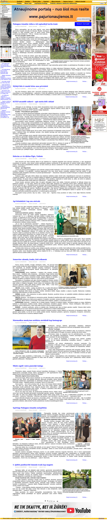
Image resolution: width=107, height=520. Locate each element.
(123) (2, 67)
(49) (6, 73)
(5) (6, 108)
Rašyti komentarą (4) (71, 196)
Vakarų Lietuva (68, 1)
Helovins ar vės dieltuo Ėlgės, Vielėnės (28, 156)
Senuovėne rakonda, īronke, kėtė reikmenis (30, 259)
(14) (9, 99)
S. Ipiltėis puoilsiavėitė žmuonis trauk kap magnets (33, 465)
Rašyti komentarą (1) (71, 81)
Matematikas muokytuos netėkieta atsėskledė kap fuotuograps (37, 320)
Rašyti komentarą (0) (71, 151)
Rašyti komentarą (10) (71, 96)
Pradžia (4, 6)
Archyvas (4, 7)
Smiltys (27, 1)
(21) (7, 88)
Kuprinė (46, 1)
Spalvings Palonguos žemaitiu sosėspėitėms (30, 408)
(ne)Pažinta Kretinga (40, 3)
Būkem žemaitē (80, 1)
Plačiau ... (85, 81)
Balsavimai (5, 10)
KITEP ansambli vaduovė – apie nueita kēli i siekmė (33, 102)
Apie (3, 15)
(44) (10, 79)
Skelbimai (4, 17)
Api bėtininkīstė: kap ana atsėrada (26, 201)
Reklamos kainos (4, 13)
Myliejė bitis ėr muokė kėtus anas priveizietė (30, 86)
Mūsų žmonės (56, 1)
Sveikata (19, 1)
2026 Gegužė (6, 46)
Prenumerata (5, 9)
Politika (19, 3)
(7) (5, 104)
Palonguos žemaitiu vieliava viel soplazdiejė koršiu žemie (35, 24)
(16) (7, 93)
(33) (8, 82)
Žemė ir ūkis (37, 1)
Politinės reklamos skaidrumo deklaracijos (63, 3)
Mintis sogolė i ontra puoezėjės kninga (28, 366)
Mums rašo (28, 3)
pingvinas (101, 518)
